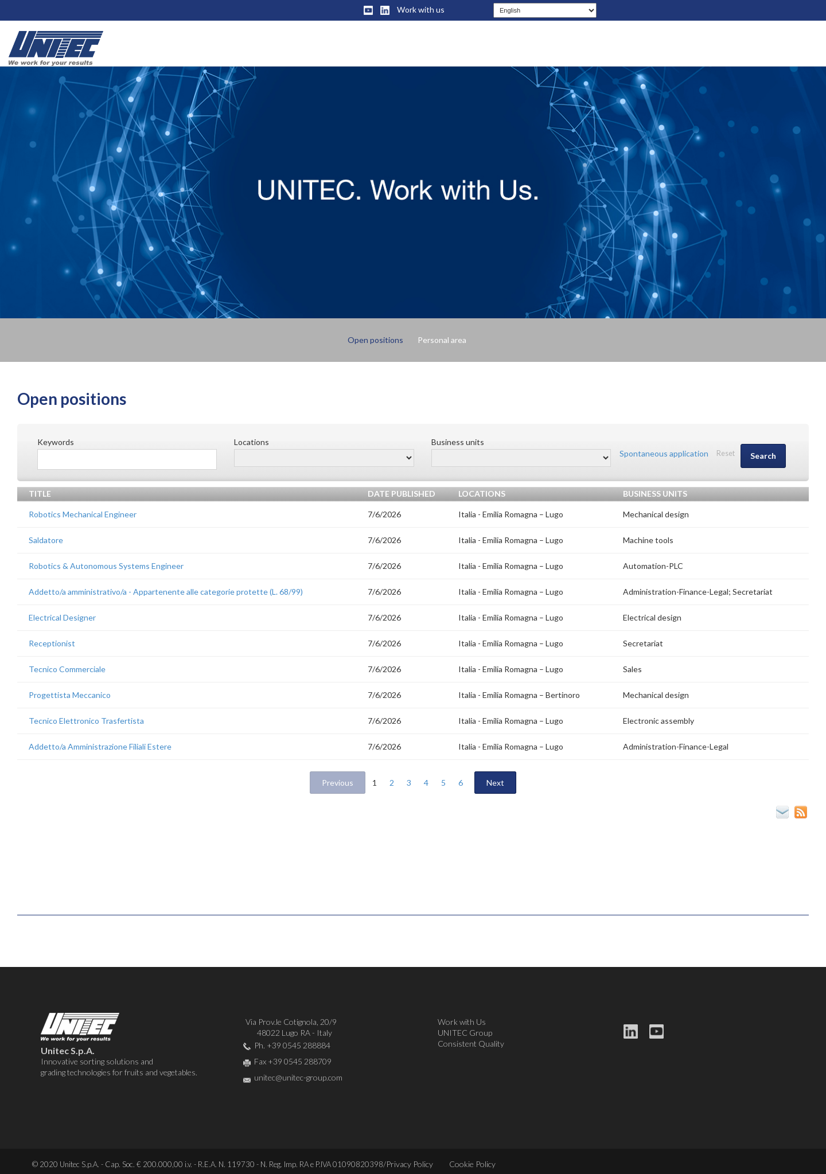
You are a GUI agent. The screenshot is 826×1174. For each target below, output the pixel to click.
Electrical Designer (62, 617)
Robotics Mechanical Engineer (83, 514)
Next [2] (495, 782)
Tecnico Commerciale (67, 669)
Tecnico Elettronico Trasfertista (86, 721)
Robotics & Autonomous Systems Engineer (106, 566)
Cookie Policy (472, 1164)
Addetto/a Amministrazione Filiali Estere (100, 746)
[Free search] (127, 459)
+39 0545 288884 (298, 1045)
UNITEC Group (465, 1033)
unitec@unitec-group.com (298, 1077)
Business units (655, 493)
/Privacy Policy (408, 1164)
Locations (481, 493)
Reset (725, 453)
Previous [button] (337, 782)
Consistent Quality (471, 1043)
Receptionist (52, 643)
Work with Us (462, 1022)
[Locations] (324, 458)
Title (40, 493)
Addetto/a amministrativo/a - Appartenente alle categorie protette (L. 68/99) (166, 591)
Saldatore (46, 540)
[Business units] (521, 458)
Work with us (421, 9)
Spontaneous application (664, 453)
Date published (401, 493)
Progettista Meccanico (70, 695)
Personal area (442, 340)
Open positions (375, 340)
